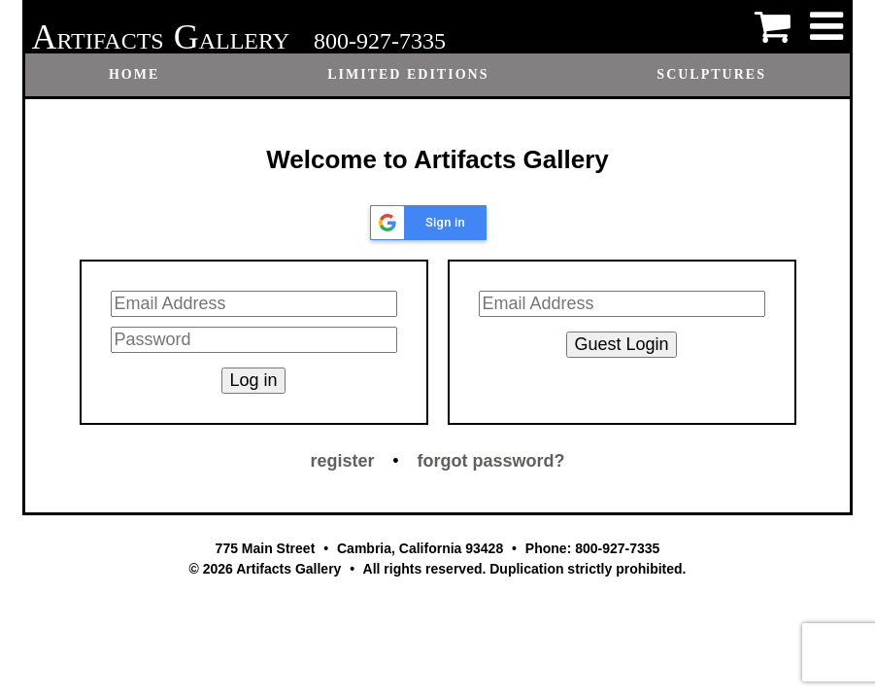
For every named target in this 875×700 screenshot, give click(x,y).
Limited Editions (407, 74)
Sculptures (711, 74)
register (342, 461)
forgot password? (491, 461)
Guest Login (621, 344)
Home (134, 74)
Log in (253, 380)
